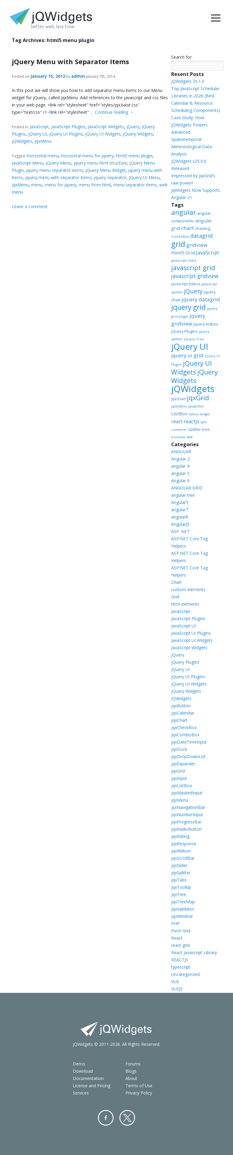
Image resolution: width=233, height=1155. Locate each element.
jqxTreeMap (183, 902)
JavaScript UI (183, 626)
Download (83, 1071)
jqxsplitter (196, 406)
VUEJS (177, 989)
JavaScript (39, 126)
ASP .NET (180, 531)
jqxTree (178, 894)
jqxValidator (182, 909)
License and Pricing (91, 1085)
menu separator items (135, 185)
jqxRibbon (181, 851)
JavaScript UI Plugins (191, 633)
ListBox (179, 414)
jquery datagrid (201, 299)
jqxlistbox (179, 406)
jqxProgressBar (186, 822)
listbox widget (199, 414)
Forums (133, 1064)
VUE (175, 981)
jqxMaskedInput (186, 793)
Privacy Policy (138, 1093)
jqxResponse (183, 843)
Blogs (131, 1071)
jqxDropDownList (188, 756)
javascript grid (193, 267)
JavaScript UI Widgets (192, 640)
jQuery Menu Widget (105, 170)
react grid (180, 945)
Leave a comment (30, 206)
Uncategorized (185, 974)
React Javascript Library (194, 952)
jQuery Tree (194, 339)
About (131, 1078)
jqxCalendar (182, 713)
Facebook (106, 1118)
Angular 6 (180, 480)
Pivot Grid (180, 931)
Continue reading (114, 112)
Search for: (181, 57)
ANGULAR (181, 451)
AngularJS (180, 524)
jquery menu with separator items (58, 177)
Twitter (127, 1118)
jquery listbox (205, 324)
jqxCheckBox (184, 727)
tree (206, 429)
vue (189, 437)
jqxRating (180, 836)
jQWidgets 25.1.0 (187, 81)
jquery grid (188, 307)
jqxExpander (183, 764)
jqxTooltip (181, 887)
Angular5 (179, 502)
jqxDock (179, 749)
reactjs (191, 421)
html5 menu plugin (134, 156)
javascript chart (183, 260)
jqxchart (178, 398)
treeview (178, 437)
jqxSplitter (181, 872)
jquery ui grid (187, 355)
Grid (175, 597)
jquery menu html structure (100, 163)
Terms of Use (138, 1085)
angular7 (179, 509)
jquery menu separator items (54, 170)
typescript (180, 967)
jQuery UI (37, 134)
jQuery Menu (58, 163)
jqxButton (181, 705)
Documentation (88, 1078)
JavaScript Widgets (106, 126)
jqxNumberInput (187, 814)
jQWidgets (22, 141)
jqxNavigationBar (188, 807)
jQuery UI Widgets (103, 134)
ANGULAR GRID (187, 488)
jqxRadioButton (186, 829)
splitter (194, 429)
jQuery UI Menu (144, 177)
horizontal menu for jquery (87, 156)
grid (178, 244)
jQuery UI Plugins (66, 134)
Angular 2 (180, 459)
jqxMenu (43, 141)
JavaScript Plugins (68, 126)
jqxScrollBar (183, 858)
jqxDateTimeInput (189, 742)
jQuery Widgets (138, 134)
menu (36, 185)
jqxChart (179, 720)
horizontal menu (43, 156)
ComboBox (180, 236)
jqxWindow (182, 916)
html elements (185, 604)
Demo (79, 1064)
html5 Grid (183, 253)
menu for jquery (60, 185)
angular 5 (180, 473)
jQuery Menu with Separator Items (70, 61)
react (176, 421)
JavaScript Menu (27, 163)
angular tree (183, 495)
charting (202, 228)
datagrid (201, 235)
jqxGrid (198, 397)
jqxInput (179, 778)
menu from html (95, 185)
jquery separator (110, 177)
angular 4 (180, 466)
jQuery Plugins (184, 331)
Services (81, 1093)
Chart (176, 582)
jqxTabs (179, 880)
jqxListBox (181, 785)
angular (183, 212)
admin (78, 76)
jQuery (132, 126)
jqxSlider (179, 865)
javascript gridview (194, 276)
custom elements (188, 589)
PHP (175, 923)
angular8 (179, 517)
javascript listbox (185, 283)
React (176, 938)
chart (187, 227)
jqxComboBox (185, 735)
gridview (196, 244)
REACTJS (179, 960)
